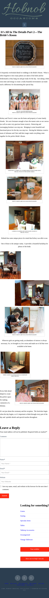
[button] (25, 25)
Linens (22, 511)
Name (2, 459)
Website (2, 477)
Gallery (41, 583)
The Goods (33, 583)
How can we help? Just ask (35, 559)
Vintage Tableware (26, 539)
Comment (3, 436)
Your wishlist (34, 549)
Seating (22, 516)
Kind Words (21, 585)
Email (2, 468)
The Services (23, 583)
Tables (22, 525)
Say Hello (30, 585)
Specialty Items (25, 521)
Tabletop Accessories (27, 530)
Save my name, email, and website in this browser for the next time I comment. (25, 488)
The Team (13, 583)
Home (6, 583)
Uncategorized (25, 535)
